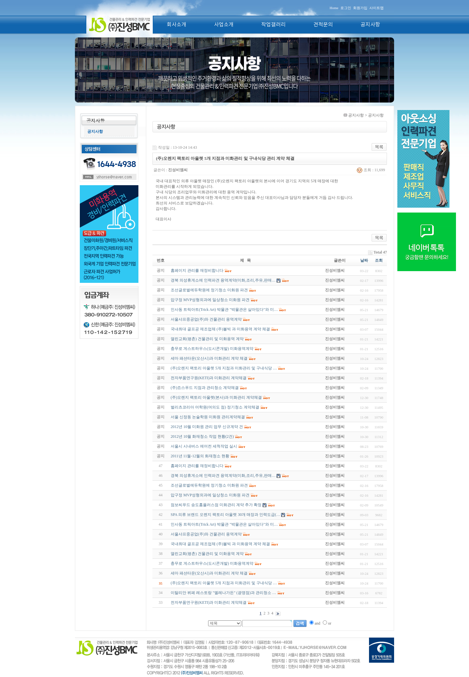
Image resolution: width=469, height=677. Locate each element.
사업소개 (224, 25)
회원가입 (360, 8)
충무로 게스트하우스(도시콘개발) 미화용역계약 (212, 563)
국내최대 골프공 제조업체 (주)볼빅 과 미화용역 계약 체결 (220, 544)
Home (334, 8)
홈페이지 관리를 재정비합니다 (197, 465)
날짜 (364, 260)
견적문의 (323, 25)
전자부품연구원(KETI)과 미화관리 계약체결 (209, 602)
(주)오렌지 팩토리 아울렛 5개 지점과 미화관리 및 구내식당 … (224, 583)
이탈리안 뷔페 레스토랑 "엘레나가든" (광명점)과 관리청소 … (223, 592)
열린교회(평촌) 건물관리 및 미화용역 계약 (207, 553)
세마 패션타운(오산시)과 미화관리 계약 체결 (209, 573)
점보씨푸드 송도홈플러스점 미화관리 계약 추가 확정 (216, 505)
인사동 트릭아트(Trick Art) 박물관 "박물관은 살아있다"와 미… (224, 524)
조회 (379, 260)
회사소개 (176, 25)
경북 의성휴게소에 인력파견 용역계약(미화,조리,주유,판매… (223, 475)
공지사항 (370, 25)
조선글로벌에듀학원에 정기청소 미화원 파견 (209, 485)
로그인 (345, 8)
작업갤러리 (273, 25)
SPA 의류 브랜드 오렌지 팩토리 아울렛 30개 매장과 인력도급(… (225, 514)
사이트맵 (376, 8)
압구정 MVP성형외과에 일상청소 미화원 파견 (210, 495)
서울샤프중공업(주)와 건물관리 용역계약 (206, 534)
